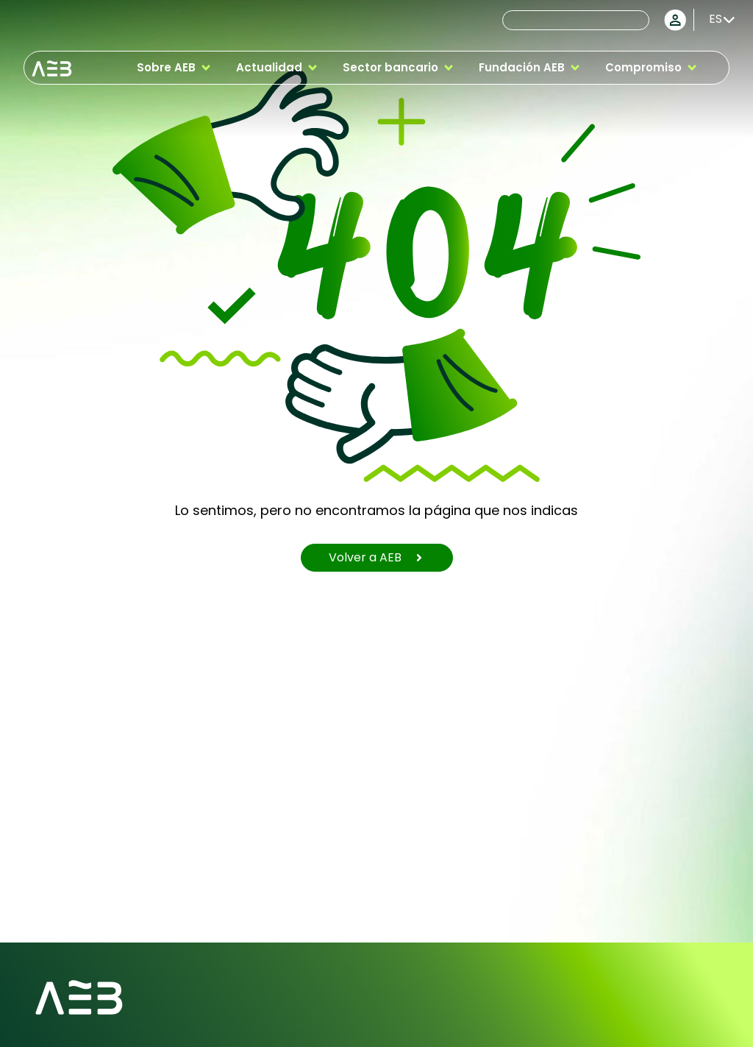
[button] (174, 67)
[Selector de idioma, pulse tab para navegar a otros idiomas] (717, 19)
